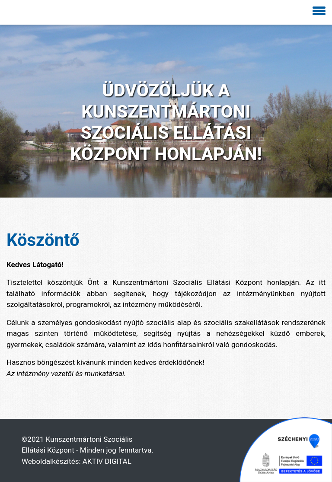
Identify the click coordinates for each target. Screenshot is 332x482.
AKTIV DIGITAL (107, 461)
